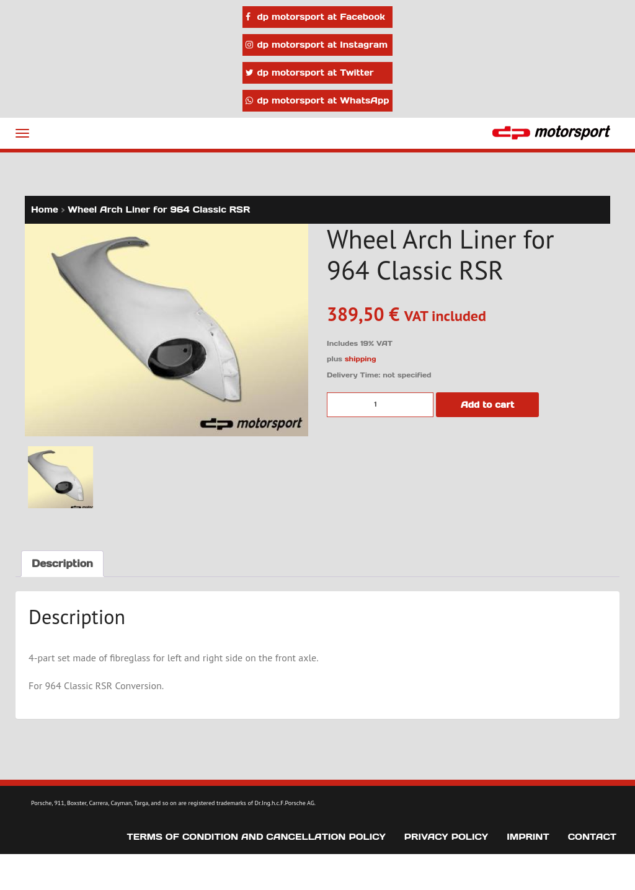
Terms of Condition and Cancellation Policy (256, 836)
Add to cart (487, 404)
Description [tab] (62, 563)
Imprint (528, 836)
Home (44, 209)
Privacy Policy (446, 836)
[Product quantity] (380, 404)
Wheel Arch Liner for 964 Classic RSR (159, 209)
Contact (592, 836)
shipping (360, 359)
